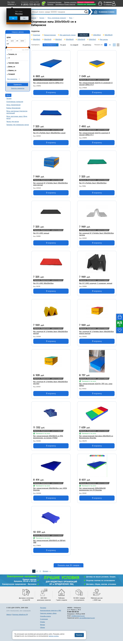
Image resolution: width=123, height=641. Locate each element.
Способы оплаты (45, 616)
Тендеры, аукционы (70, 2)
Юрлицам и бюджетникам (85, 2)
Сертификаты (59, 4)
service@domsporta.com (87, 618)
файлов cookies (54, 636)
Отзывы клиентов (69, 4)
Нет (24, 18)
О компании (51, 2)
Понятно (79, 635)
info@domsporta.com (78, 616)
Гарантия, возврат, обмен (48, 613)
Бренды (42, 624)
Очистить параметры (17, 88)
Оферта (8, 614)
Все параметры (12, 79)
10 (9, 58)
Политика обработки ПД (20, 614)
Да (13, 18)
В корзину (51, 92)
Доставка (58, 2)
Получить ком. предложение (86, 4)
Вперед (45, 571)
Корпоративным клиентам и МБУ (50, 610)
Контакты (50, 4)
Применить (18, 84)
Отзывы (42, 622)
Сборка (42, 627)
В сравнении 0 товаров (106, 11)
